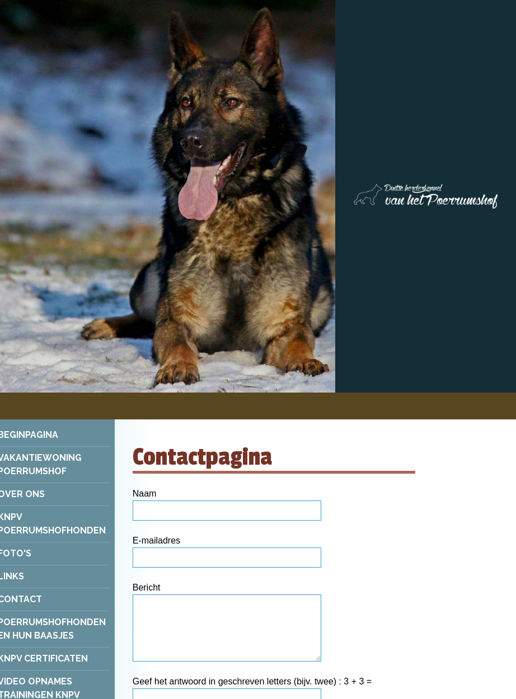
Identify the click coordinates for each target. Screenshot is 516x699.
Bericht (147, 587)
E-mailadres (156, 540)
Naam (145, 493)
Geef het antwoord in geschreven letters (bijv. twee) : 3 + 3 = (252, 681)
